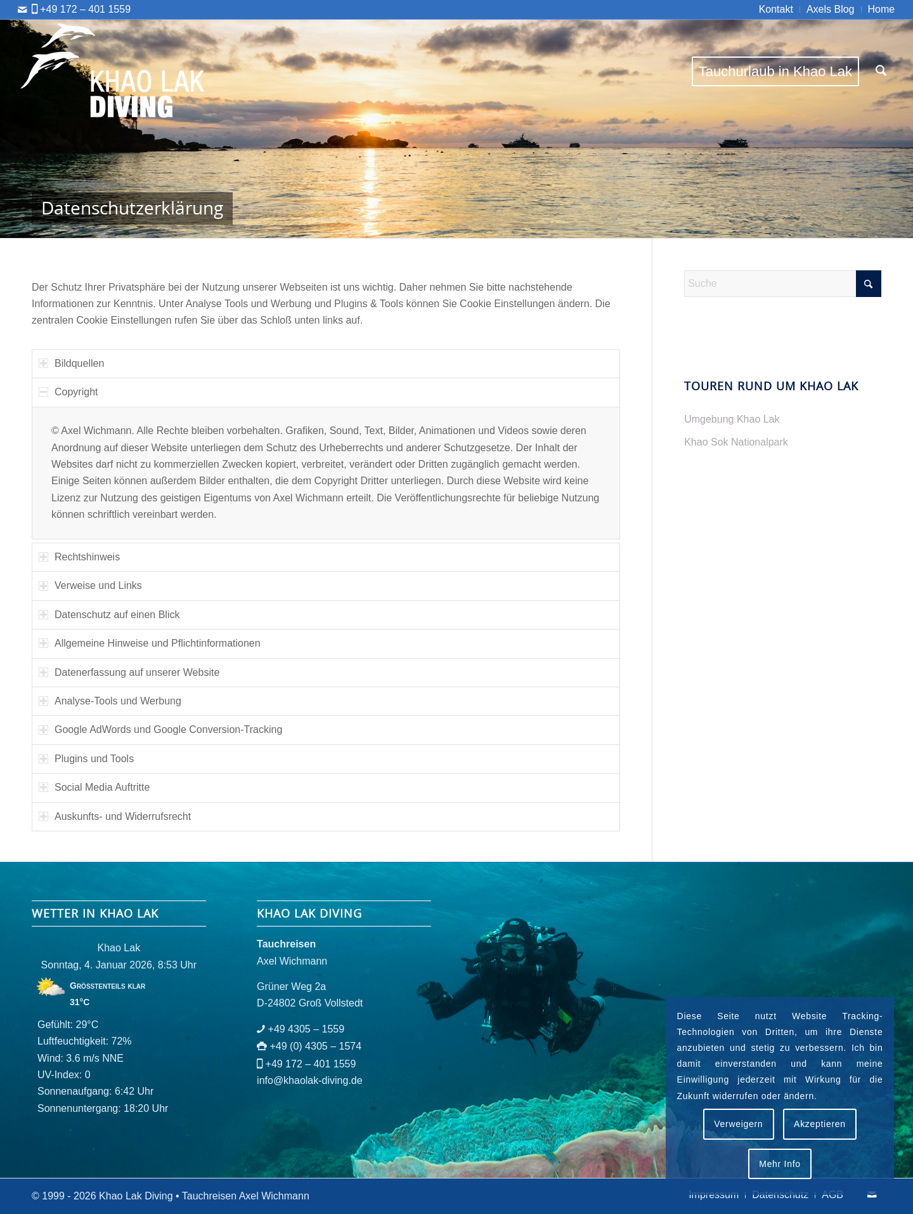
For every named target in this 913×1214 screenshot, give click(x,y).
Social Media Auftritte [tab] (94, 787)
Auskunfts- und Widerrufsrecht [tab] (115, 816)
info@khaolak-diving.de (310, 1080)
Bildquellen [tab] (71, 363)
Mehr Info (779, 1164)
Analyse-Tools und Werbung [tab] (110, 701)
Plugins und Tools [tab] (86, 758)
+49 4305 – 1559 (306, 1029)
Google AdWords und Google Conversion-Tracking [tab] (160, 729)
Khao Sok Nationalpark (736, 442)
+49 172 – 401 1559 (85, 9)
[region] (326, 473)
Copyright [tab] (68, 391)
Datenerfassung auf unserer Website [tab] (129, 672)
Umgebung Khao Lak (731, 419)
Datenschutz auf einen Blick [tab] (109, 614)
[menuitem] (776, 9)
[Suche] (881, 71)
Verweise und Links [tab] (90, 585)
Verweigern (738, 1124)
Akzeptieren (820, 1124)
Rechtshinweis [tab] (79, 556)
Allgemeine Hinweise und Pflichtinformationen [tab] (150, 643)
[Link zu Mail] (22, 9)
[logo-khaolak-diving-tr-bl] (113, 71)
